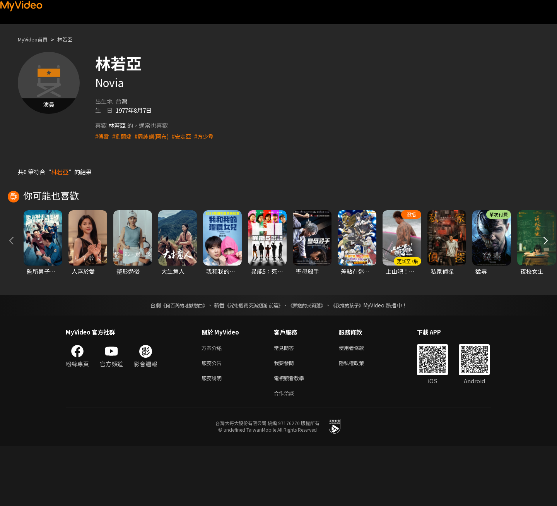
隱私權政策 (357, 420)
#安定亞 (186, 136)
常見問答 (285, 404)
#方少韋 (210, 136)
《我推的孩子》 (359, 360)
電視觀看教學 (291, 436)
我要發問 (285, 420)
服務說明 (213, 436)
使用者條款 (357, 404)
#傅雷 (102, 136)
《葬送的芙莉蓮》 (312, 360)
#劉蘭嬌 (123, 136)
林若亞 (71, 39)
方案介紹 (213, 404)
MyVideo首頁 (35, 39)
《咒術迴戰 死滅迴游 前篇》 (251, 360)
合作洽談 (285, 452)
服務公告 (213, 420)
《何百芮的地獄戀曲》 (174, 360)
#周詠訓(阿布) (155, 136)
